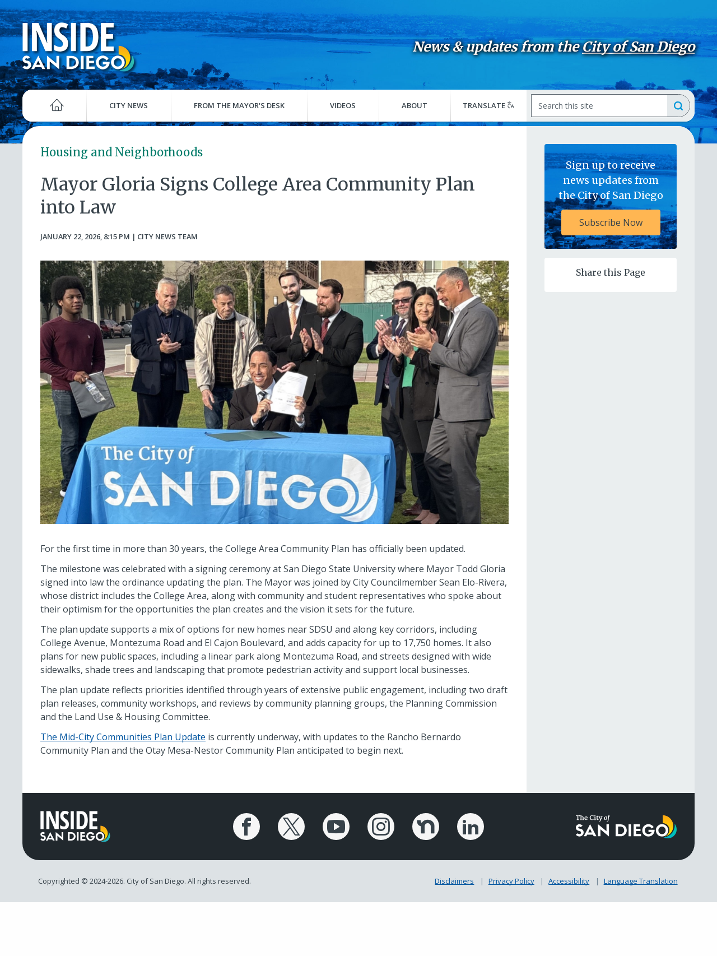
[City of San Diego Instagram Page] (380, 826)
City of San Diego (638, 46)
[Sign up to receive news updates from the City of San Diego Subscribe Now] (610, 196)
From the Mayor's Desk (239, 105)
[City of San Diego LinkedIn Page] (470, 826)
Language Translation (641, 881)
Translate (488, 105)
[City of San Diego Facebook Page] (246, 826)
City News (128, 105)
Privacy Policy (511, 881)
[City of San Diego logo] (626, 825)
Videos (343, 105)
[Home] (54, 106)
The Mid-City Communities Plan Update (123, 737)
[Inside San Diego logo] (78, 46)
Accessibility (568, 881)
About (414, 105)
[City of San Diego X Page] (291, 826)
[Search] (599, 106)
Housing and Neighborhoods (121, 152)
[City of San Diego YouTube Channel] (336, 826)
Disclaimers (454, 881)
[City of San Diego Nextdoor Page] (425, 826)
